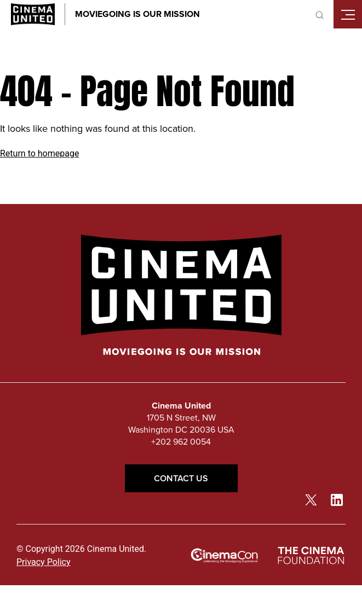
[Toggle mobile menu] (348, 14)
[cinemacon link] (224, 556)
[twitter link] (311, 499)
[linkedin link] (337, 499)
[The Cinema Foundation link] (310, 556)
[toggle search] (319, 14)
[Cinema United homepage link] (32, 14)
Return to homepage (39, 153)
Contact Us (181, 478)
